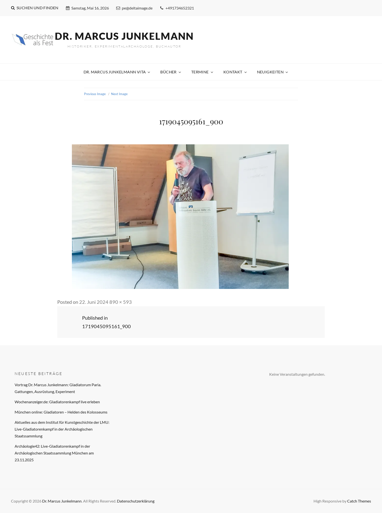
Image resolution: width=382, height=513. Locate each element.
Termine (202, 71)
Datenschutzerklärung (135, 501)
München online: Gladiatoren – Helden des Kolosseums (61, 412)
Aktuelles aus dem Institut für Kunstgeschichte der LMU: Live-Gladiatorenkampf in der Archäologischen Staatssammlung (62, 429)
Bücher (170, 71)
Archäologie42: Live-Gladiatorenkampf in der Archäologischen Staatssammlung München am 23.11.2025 (54, 453)
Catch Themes (359, 501)
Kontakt (235, 71)
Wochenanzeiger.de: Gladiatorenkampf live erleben (57, 401)
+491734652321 (177, 8)
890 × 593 (120, 302)
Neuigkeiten (273, 71)
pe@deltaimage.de (134, 8)
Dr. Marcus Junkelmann (124, 36)
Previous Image (95, 94)
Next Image (119, 94)
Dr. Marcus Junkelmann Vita (117, 71)
